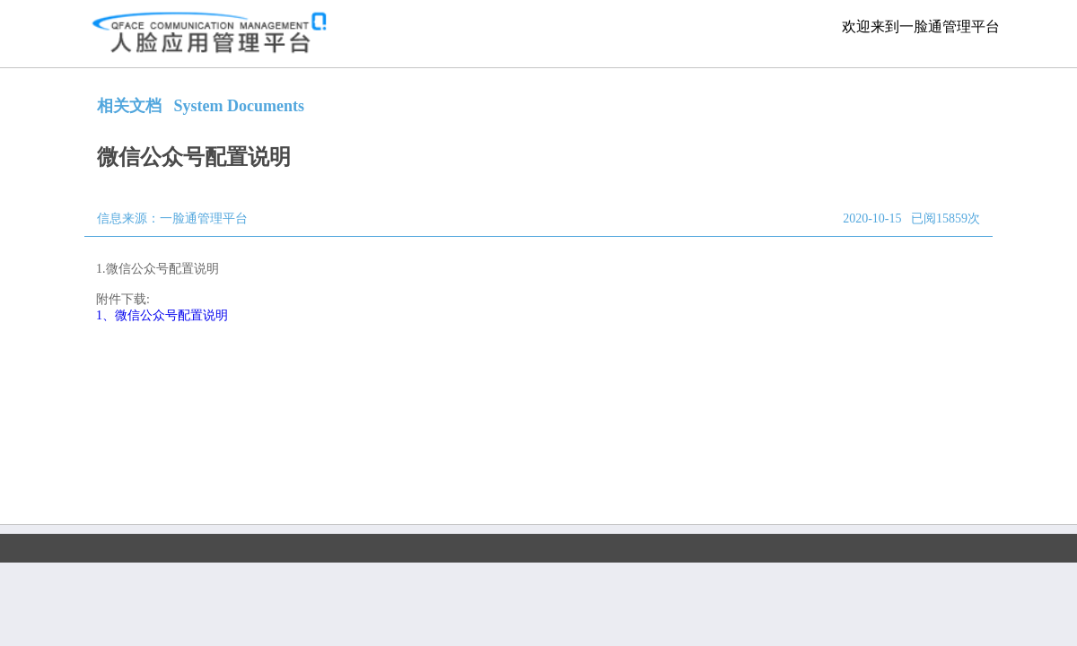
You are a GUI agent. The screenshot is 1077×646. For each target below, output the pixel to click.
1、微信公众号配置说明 (162, 315)
